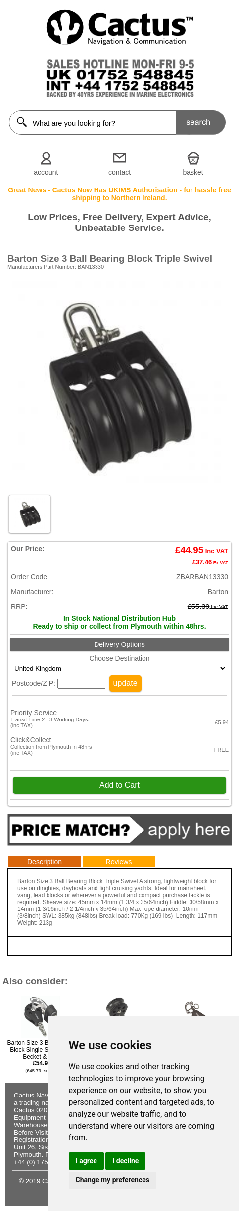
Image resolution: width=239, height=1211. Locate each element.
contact (119, 172)
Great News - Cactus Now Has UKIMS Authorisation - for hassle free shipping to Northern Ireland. (119, 194)
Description (44, 862)
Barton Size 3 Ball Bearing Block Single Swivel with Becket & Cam (41, 1056)
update (125, 683)
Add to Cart (119, 785)
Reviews (119, 862)
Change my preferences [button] (112, 1180)
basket (193, 172)
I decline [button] (125, 1161)
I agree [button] (86, 1161)
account (46, 172)
